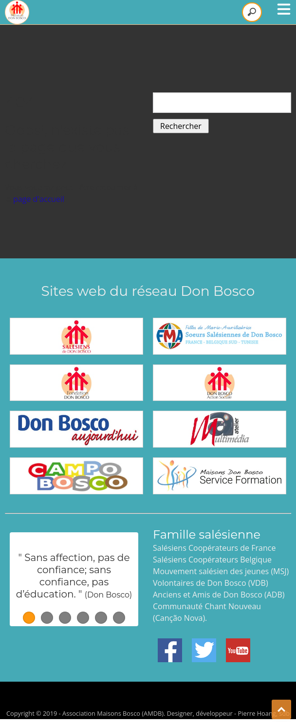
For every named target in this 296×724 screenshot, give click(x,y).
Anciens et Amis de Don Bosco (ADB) (218, 594)
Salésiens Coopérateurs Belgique (212, 559)
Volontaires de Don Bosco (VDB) (210, 583)
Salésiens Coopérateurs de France (214, 548)
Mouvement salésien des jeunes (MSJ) (221, 571)
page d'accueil (38, 199)
